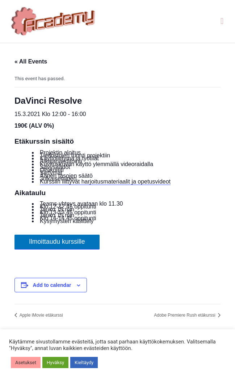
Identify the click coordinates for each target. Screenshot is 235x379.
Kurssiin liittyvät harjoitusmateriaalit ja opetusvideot (105, 181)
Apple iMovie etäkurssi (40, 315)
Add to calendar (52, 285)
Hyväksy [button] (55, 362)
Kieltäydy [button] (84, 362)
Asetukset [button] (25, 362)
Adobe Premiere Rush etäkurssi (185, 315)
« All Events (30, 61)
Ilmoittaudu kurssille (57, 241)
